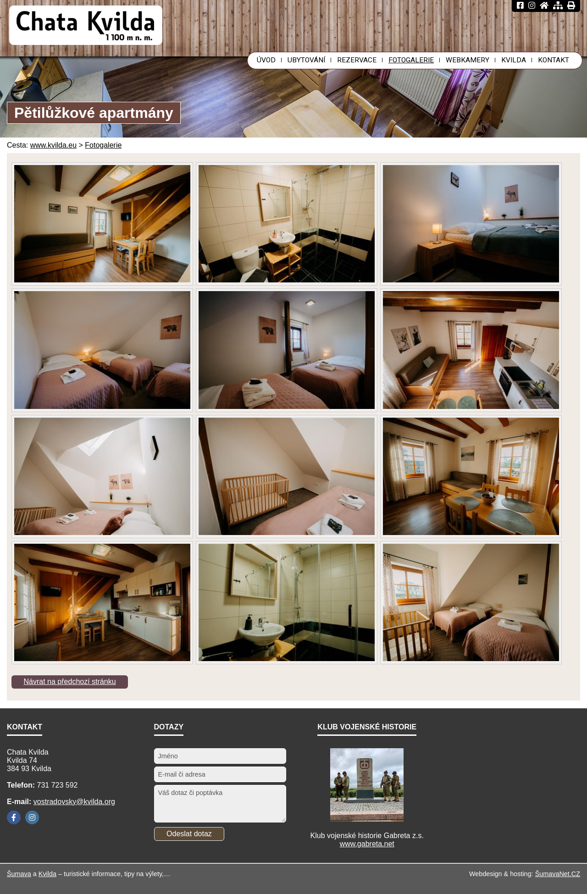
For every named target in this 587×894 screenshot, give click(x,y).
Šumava (19, 873)
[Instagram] (32, 817)
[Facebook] (14, 817)
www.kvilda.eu (53, 145)
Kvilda (47, 873)
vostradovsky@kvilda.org (74, 802)
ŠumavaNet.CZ (557, 873)
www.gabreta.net (367, 844)
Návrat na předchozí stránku (70, 681)
